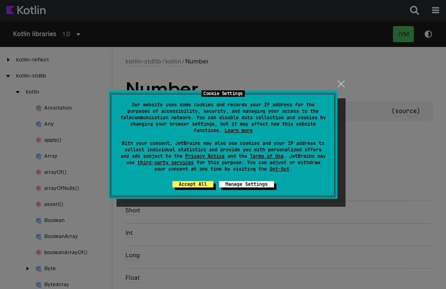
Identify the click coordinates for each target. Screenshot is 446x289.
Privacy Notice (205, 156)
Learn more (239, 130)
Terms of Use (267, 156)
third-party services (165, 162)
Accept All (193, 184)
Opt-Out (279, 169)
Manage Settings (246, 184)
